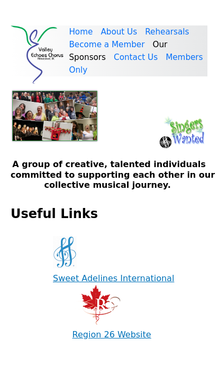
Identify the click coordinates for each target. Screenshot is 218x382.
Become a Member (106, 44)
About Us (119, 32)
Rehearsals (167, 32)
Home (81, 32)
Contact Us (136, 57)
